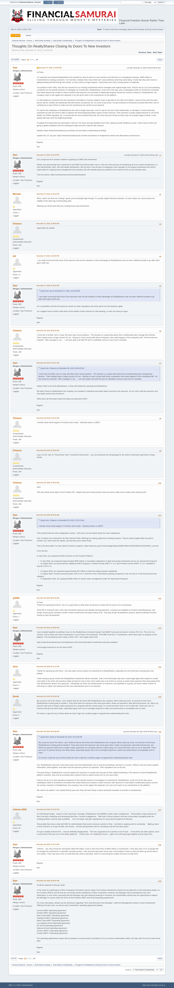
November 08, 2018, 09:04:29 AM (48, 598)
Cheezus (17, 223)
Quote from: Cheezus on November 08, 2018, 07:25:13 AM (62, 520)
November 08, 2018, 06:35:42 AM (48, 330)
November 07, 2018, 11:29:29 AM (50, 67)
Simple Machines (27, 985)
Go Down (15, 59)
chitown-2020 (20, 809)
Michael (17, 194)
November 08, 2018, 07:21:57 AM (48, 363)
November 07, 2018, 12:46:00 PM (48, 223)
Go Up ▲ (162, 985)
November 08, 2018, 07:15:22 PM (48, 809)
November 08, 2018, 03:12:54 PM (48, 696)
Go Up (13, 958)
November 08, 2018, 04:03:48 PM (48, 731)
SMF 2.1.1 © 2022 (15, 985)
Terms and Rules (152, 985)
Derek (16, 696)
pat (14, 256)
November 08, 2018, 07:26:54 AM (48, 450)
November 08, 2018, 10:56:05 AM (48, 627)
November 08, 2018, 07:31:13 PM (48, 844)
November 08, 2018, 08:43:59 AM (48, 515)
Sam (15, 67)
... (35, 60)
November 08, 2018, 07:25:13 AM (48, 418)
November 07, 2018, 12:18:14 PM (48, 155)
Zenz (15, 666)
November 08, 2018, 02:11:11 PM (48, 666)
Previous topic (145, 52)
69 (37, 60)
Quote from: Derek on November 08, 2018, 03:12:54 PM (61, 737)
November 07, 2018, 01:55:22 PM (48, 285)
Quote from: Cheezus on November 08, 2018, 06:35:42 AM (62, 368)
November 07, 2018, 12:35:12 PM (48, 194)
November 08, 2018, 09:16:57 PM (48, 880)
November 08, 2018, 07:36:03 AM (48, 482)
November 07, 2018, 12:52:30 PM (48, 256)
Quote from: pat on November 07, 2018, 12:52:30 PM (60, 291)
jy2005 (16, 598)
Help (144, 985)
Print (160, 60)
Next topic (157, 52)
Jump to (128, 970)
